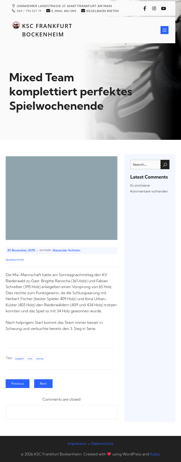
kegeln (19, 358)
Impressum (77, 443)
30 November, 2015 (21, 250)
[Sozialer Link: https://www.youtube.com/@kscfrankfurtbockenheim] (164, 8)
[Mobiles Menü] (164, 30)
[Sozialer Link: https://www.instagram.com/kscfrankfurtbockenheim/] (155, 8)
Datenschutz (102, 443)
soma (39, 358)
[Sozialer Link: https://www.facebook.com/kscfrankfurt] (146, 8)
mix (30, 358)
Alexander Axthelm (66, 250)
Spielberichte (15, 260)
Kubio (155, 454)
